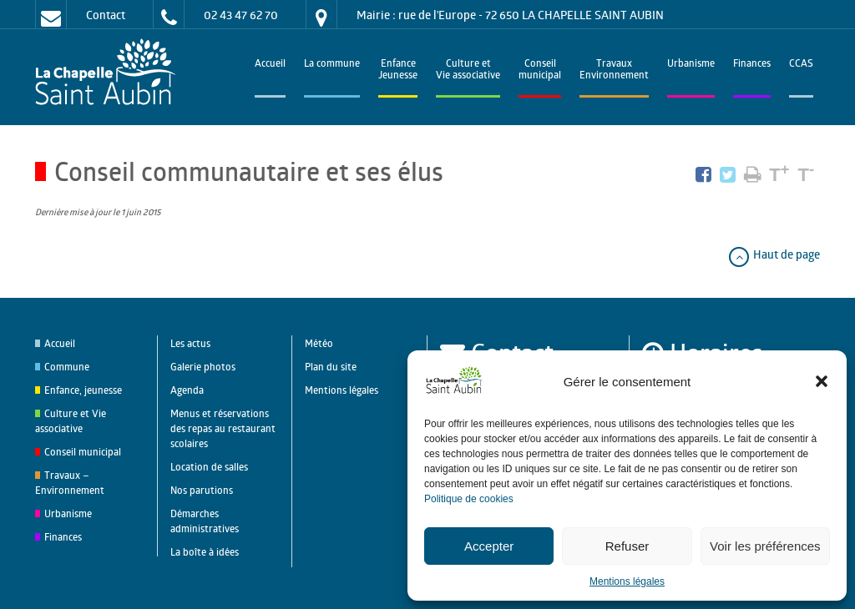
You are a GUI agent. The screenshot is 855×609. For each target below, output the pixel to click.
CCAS (801, 64)
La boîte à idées (204, 552)
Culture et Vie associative (468, 70)
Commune (66, 367)
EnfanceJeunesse (397, 70)
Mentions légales (627, 581)
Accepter (489, 546)
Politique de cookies (469, 499)
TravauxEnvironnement (614, 70)
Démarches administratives (204, 521)
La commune (332, 64)
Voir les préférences (765, 546)
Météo (319, 343)
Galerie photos (202, 367)
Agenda (187, 390)
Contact (105, 15)
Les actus (190, 343)
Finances (752, 64)
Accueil (270, 64)
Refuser (627, 546)
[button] (821, 381)
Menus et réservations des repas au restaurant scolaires (223, 428)
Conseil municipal (82, 452)
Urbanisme (691, 64)
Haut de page (773, 254)
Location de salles (209, 467)
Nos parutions (201, 490)
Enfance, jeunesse (83, 390)
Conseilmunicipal (540, 70)
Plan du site (331, 367)
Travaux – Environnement (69, 482)
